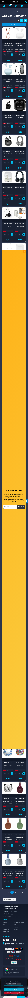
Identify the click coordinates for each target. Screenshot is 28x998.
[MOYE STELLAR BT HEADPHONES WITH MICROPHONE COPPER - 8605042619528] (12, 845)
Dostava (16, 927)
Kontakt (16, 929)
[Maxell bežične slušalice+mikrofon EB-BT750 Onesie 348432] (12, 54)
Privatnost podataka (19, 922)
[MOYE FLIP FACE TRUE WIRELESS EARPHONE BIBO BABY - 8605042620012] (12, 773)
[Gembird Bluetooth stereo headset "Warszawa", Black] (23, 198)
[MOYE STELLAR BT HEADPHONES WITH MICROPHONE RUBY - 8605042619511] (23, 809)
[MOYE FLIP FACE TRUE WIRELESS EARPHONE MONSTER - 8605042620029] (23, 773)
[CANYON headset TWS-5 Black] (23, 126)
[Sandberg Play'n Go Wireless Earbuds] (12, 162)
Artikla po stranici (9, 899)
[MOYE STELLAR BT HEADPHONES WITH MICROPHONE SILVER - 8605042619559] (23, 881)
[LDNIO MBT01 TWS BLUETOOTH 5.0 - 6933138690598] (23, 234)
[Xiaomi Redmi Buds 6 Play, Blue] (12, 90)
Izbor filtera (14, 24)
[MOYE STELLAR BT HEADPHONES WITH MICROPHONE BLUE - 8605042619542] (12, 881)
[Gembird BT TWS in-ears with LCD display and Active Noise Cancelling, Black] (12, 126)
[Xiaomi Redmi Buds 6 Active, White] (12, 198)
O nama (5, 922)
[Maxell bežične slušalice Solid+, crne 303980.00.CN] (23, 90)
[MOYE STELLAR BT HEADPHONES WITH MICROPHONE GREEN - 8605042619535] (23, 845)
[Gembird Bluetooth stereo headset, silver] (23, 162)
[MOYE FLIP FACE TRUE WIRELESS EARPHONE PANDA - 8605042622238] (12, 809)
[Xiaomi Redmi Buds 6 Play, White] (23, 54)
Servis (4, 927)
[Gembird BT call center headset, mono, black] (12, 234)
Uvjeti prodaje (6, 924)
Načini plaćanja (18, 924)
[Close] (14, 989)
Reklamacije (6, 929)
